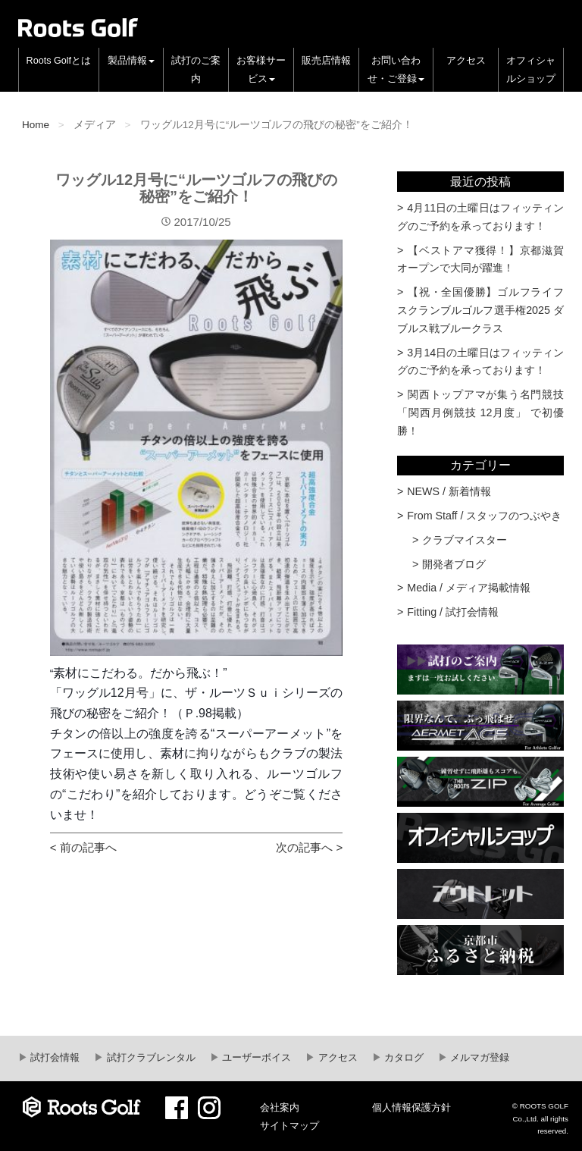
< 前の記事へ (83, 847)
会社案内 (279, 1107)
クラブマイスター (464, 540)
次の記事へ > (309, 847)
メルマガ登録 (479, 1057)
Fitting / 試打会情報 (453, 612)
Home (35, 124)
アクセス (466, 60)
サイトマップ (289, 1126)
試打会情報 (54, 1057)
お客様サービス (261, 69)
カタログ (403, 1057)
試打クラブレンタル (150, 1057)
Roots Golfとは (59, 60)
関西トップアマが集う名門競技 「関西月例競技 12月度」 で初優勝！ (480, 412)
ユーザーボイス (256, 1057)
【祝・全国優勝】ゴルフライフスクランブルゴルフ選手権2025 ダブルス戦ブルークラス (480, 310)
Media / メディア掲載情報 (468, 588)
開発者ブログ (454, 564)
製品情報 (131, 60)
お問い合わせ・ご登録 (396, 69)
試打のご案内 (196, 69)
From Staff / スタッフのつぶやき (484, 516)
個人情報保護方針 (411, 1107)
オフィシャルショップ (530, 69)
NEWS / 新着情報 (449, 491)
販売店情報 (326, 60)
